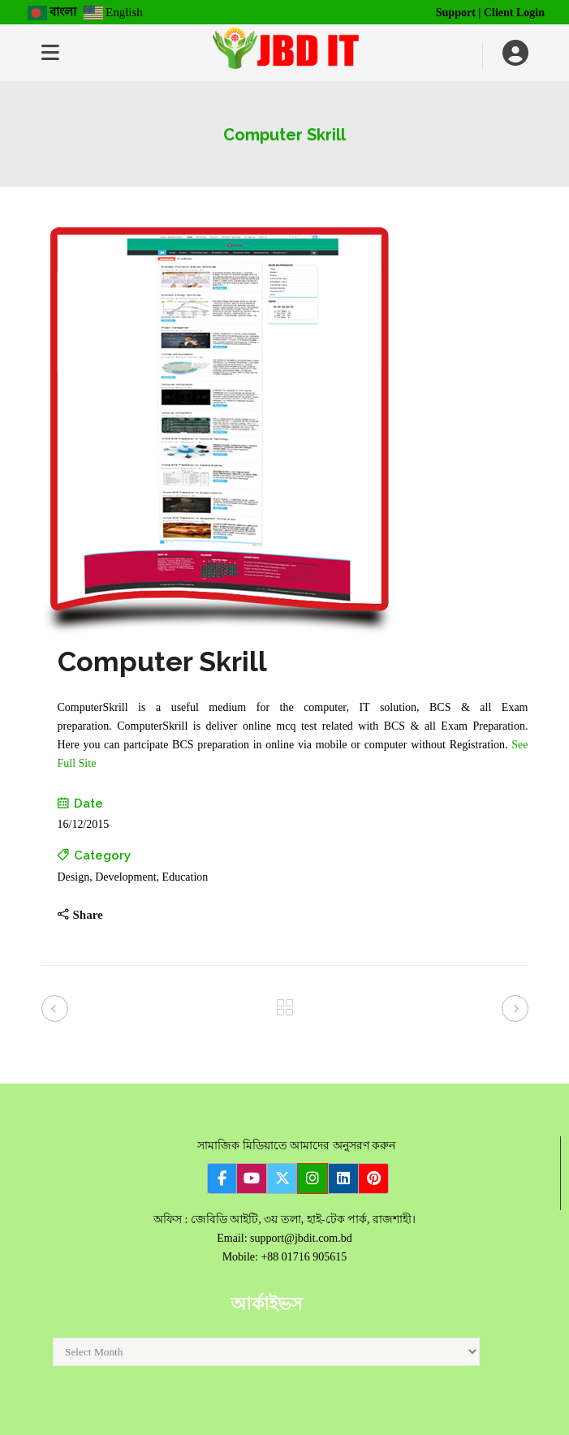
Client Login (514, 12)
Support (456, 12)
